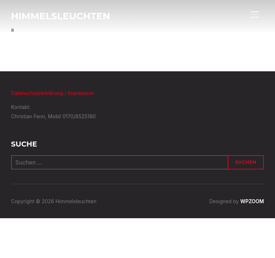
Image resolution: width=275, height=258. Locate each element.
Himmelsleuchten (60, 16)
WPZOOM (252, 201)
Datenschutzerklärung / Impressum (52, 93)
